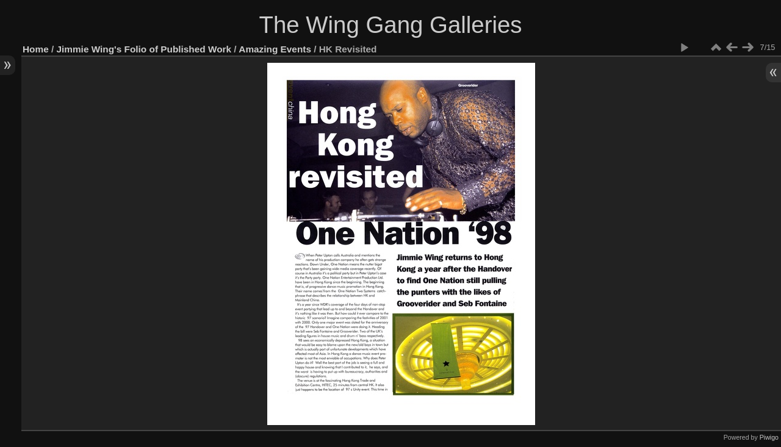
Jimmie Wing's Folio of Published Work (144, 49)
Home (36, 49)
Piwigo (769, 437)
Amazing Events (275, 49)
